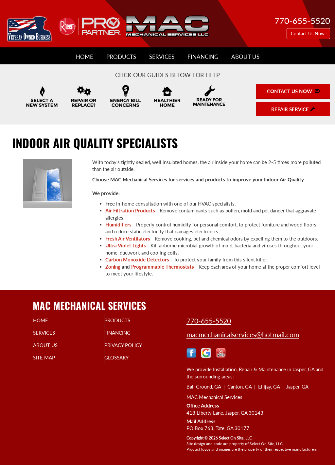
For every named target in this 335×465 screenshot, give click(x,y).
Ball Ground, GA (203, 387)
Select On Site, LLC (235, 438)
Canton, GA (239, 387)
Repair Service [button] (293, 109)
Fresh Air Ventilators (127, 238)
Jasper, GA (297, 387)
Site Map (56, 362)
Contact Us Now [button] (308, 33)
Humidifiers (118, 224)
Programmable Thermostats (162, 267)
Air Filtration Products (130, 210)
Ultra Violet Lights (125, 245)
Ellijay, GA (269, 387)
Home (84, 57)
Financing (202, 57)
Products (121, 57)
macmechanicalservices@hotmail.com (242, 334)
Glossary (128, 362)
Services (161, 57)
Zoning (112, 267)
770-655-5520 (208, 321)
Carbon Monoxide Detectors (137, 259)
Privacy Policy (137, 348)
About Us (245, 57)
